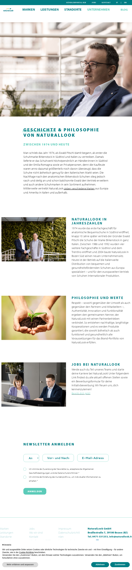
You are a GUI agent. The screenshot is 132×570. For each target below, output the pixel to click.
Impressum (64, 528)
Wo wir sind (36, 532)
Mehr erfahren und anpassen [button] (20, 564)
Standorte (74, 19)
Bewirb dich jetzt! (82, 393)
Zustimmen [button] (120, 564)
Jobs (106, 3)
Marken (23, 19)
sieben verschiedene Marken (80, 188)
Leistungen (48, 19)
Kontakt (116, 3)
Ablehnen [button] (100, 564)
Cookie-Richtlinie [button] (26, 552)
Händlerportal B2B (91, 3)
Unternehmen (103, 19)
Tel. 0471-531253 (98, 536)
